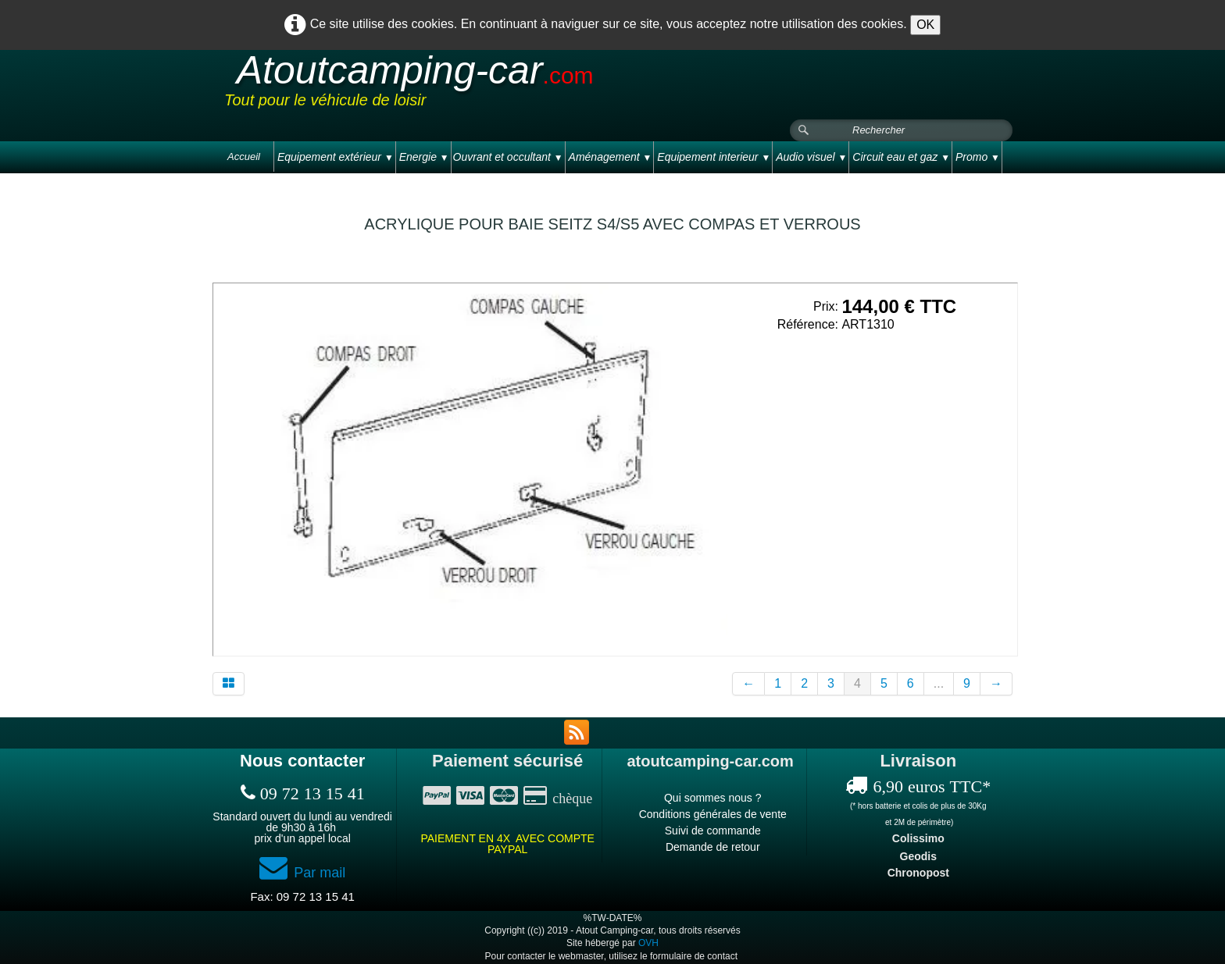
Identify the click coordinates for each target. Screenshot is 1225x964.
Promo (977, 157)
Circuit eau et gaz (901, 157)
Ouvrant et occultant (508, 157)
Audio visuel (811, 157)
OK (925, 24)
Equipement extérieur (335, 157)
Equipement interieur (713, 157)
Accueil (243, 156)
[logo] (520, 85)
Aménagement (610, 157)
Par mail (302, 872)
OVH (648, 942)
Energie (424, 157)
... (939, 683)
